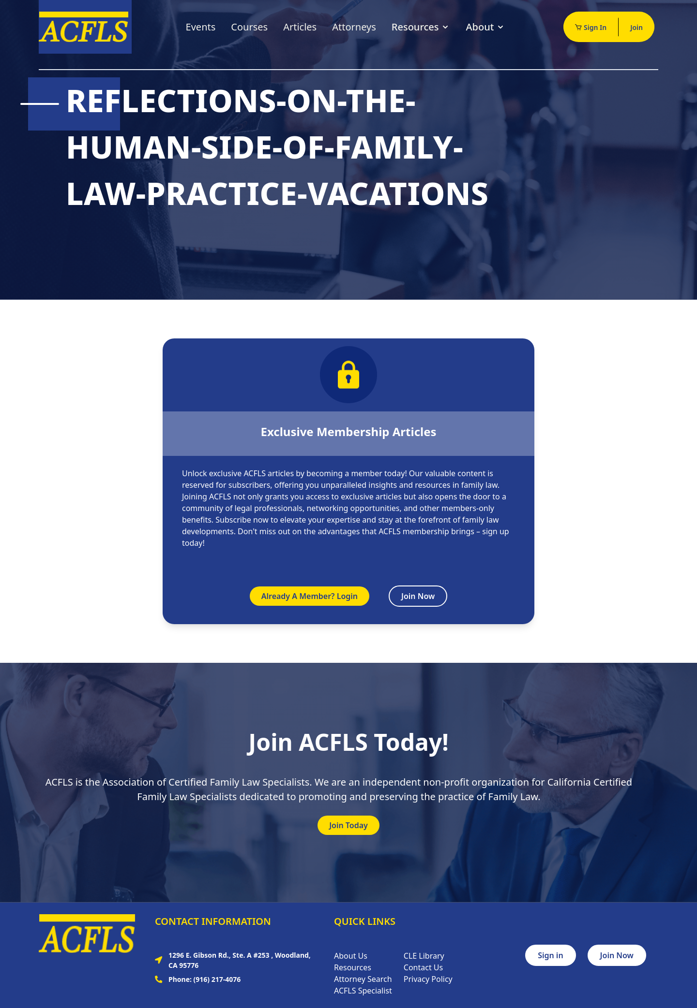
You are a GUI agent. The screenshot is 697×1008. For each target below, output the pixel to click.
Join (636, 27)
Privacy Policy (428, 979)
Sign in (550, 955)
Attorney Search (363, 979)
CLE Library (424, 955)
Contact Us (423, 967)
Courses (249, 26)
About (485, 26)
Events (201, 26)
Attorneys (354, 26)
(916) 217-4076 (217, 979)
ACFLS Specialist (363, 990)
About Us (350, 955)
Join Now (418, 596)
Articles (300, 26)
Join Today (348, 825)
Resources (421, 26)
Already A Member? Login (309, 596)
